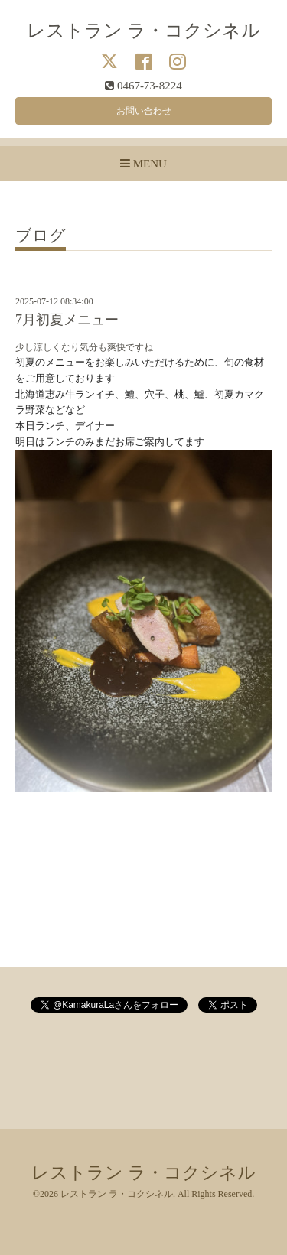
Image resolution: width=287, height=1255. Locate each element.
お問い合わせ (143, 111)
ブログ (40, 236)
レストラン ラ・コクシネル (143, 30)
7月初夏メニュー (67, 319)
